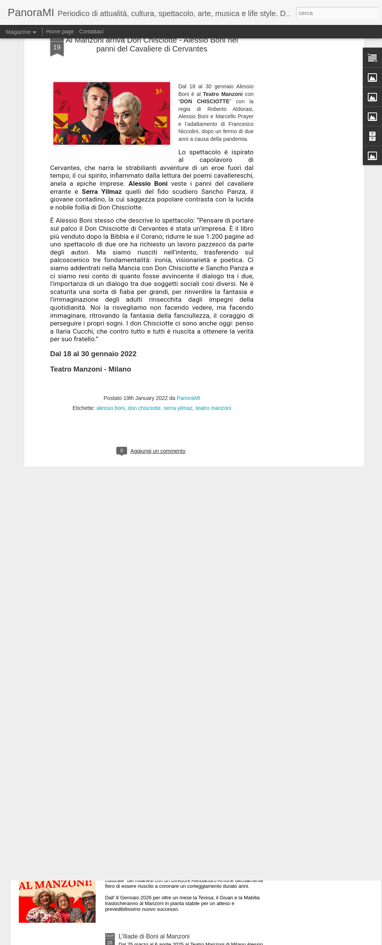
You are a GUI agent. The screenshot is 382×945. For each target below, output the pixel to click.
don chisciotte (144, 346)
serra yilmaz (178, 346)
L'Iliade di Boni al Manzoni (154, 936)
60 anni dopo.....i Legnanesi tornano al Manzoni (183, 849)
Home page (60, 31)
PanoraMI (188, 336)
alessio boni (110, 346)
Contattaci (91, 31)
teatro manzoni (214, 346)
